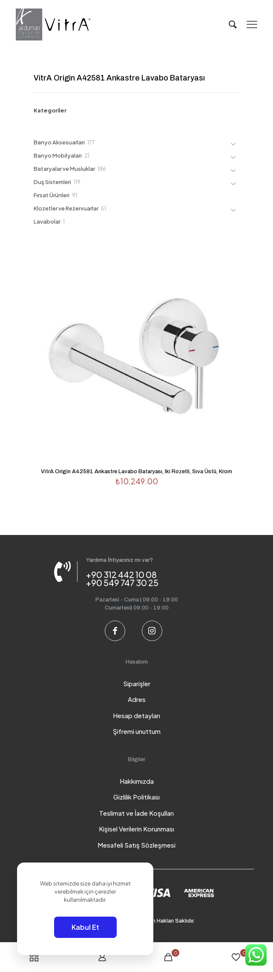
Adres (137, 699)
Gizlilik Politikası (136, 797)
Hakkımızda (137, 781)
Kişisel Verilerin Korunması (136, 829)
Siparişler (136, 683)
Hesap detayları (136, 715)
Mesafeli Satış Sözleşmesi (136, 845)
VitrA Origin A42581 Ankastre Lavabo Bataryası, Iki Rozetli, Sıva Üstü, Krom (136, 471)
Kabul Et (85, 927)
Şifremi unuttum (137, 731)
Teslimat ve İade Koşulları (136, 813)
